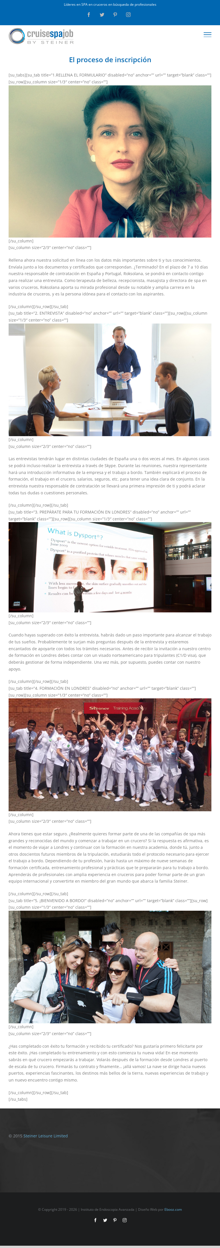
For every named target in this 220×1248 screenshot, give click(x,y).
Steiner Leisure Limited (45, 1136)
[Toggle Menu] (207, 34)
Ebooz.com (173, 1209)
